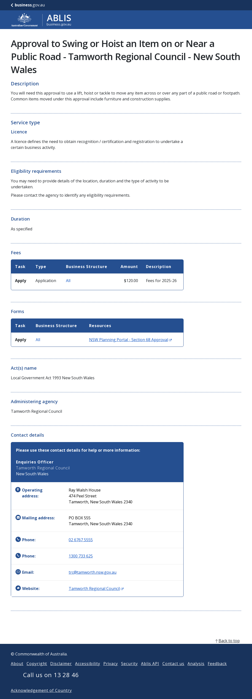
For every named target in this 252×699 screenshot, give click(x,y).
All (68, 280)
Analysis (196, 671)
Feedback (217, 671)
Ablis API (150, 671)
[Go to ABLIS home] (41, 20)
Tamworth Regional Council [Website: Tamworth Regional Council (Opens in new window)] (96, 588)
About (17, 671)
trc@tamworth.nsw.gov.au (92, 572)
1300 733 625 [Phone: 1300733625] (81, 556)
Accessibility (87, 671)
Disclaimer (61, 671)
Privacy (110, 671)
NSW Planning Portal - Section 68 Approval (130, 339)
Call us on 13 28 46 (51, 683)
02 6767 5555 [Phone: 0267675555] (81, 539)
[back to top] (126, 648)
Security (129, 671)
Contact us (173, 671)
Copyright (37, 671)
